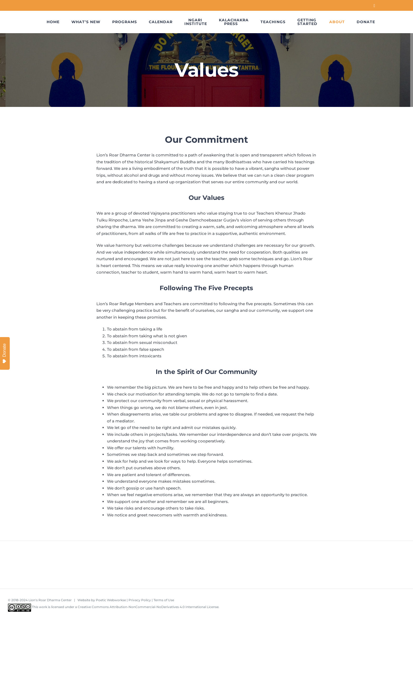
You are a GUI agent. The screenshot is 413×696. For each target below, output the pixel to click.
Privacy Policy (140, 600)
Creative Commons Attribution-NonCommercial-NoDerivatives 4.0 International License (148, 607)
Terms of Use (164, 600)
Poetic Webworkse (111, 600)
